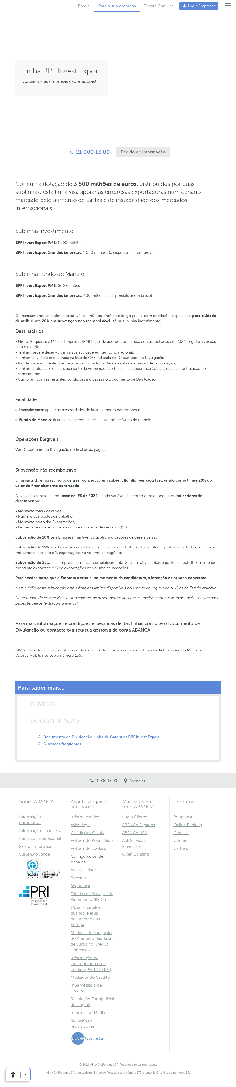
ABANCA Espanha (138, 825)
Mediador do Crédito (90, 977)
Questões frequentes (62, 744)
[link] (13, 1074)
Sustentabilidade (34, 854)
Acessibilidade (84, 870)
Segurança (80, 886)
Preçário (78, 878)
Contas (180, 840)
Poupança (182, 817)
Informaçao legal (86, 817)
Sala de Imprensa (35, 846)
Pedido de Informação (141, 152)
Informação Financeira (40, 830)
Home (22, 6)
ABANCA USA (134, 833)
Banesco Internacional (40, 838)
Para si (84, 6)
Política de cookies (88, 848)
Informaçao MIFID (88, 1012)
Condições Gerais (87, 833)
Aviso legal (80, 825)
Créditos (181, 833)
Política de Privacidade (92, 840)
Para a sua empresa (117, 6)
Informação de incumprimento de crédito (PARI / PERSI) (91, 964)
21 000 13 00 (88, 152)
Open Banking (135, 854)
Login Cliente (134, 817)
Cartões (180, 848)
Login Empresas (197, 6)
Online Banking (187, 825)
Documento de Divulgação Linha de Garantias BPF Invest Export (101, 737)
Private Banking (159, 6)
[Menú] (228, 6)
